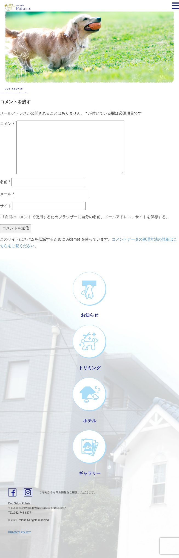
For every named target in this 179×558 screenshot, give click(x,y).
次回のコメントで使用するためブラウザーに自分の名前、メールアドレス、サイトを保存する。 (87, 217)
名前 (5, 182)
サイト (6, 206)
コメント (7, 123)
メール (7, 194)
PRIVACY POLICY (19, 532)
